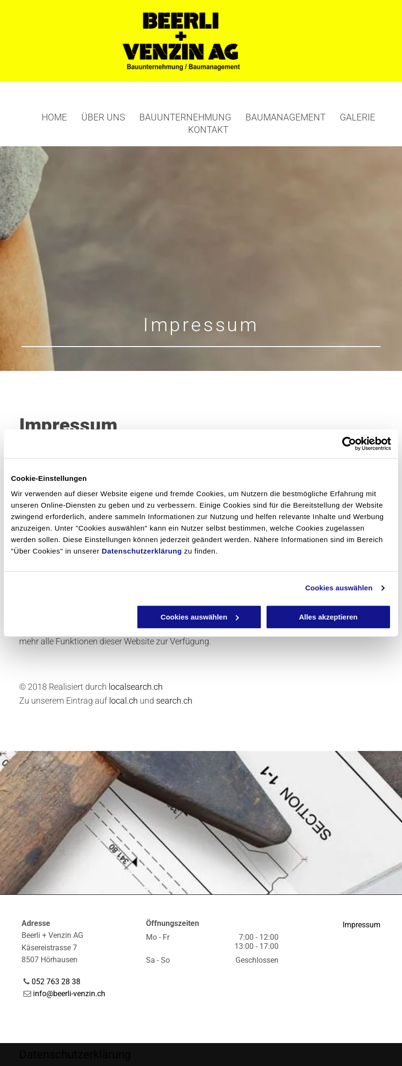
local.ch (123, 701)
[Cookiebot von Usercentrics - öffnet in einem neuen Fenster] (349, 443)
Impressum (361, 924)
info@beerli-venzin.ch (69, 993)
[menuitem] (47, 117)
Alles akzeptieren (328, 617)
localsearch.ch (136, 687)
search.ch (174, 701)
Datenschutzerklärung (142, 551)
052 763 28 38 (56, 981)
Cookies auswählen (339, 588)
